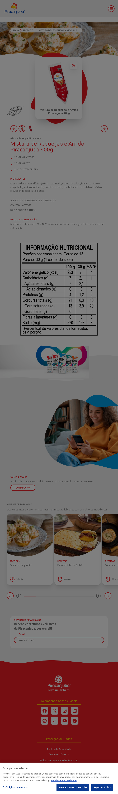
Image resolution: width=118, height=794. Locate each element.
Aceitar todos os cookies (72, 787)
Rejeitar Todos (102, 787)
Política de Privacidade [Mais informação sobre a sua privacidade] (64, 780)
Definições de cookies (15, 787)
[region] (59, 778)
